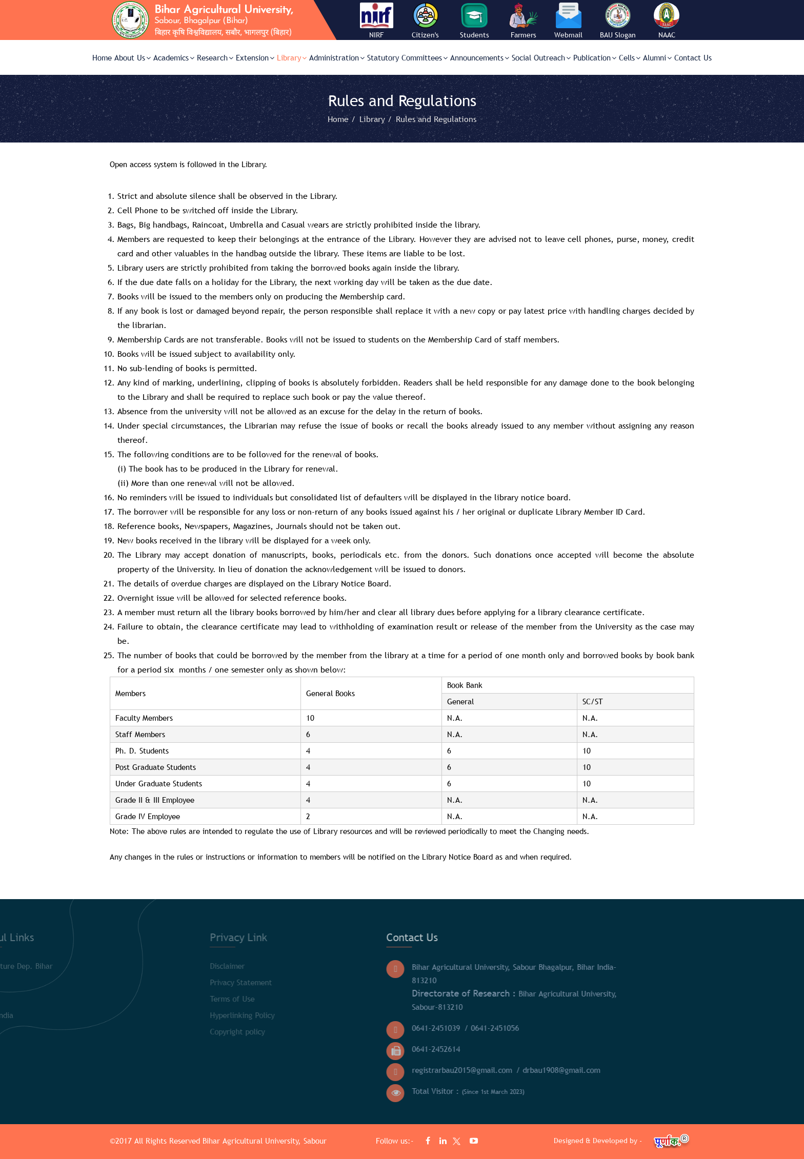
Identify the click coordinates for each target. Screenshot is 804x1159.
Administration (337, 57)
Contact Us (693, 57)
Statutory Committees (407, 57)
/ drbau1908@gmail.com (446, 1070)
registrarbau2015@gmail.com (350, 1070)
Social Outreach (541, 57)
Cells (629, 57)
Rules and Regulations (436, 119)
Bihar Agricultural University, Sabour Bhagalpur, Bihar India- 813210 (402, 973)
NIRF (376, 34)
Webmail (568, 34)
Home (102, 57)
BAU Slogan (618, 34)
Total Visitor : (356, 1091)
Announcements (479, 57)
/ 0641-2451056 (379, 1028)
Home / (343, 119)
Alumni (657, 57)
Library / (376, 119)
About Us (132, 57)
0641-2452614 (324, 1049)
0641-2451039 (324, 1028)
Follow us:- (396, 1140)
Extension (255, 57)
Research (215, 57)
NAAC (666, 34)
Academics (173, 57)
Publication (594, 57)
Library (292, 57)
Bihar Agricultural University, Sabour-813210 (402, 999)
